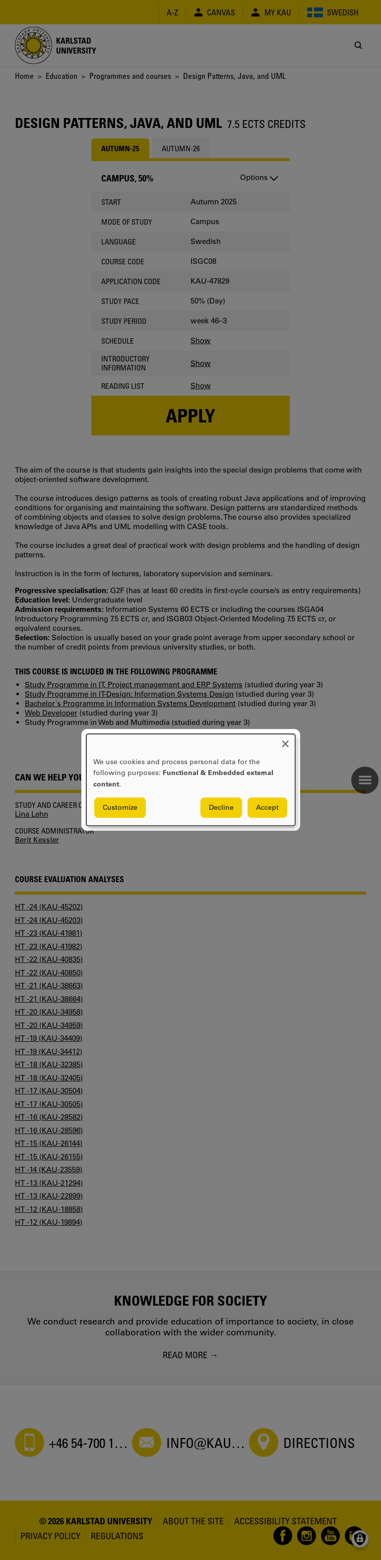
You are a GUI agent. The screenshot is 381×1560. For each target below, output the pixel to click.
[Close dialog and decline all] (285, 740)
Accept (267, 807)
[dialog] (190, 780)
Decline (221, 807)
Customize (120, 807)
